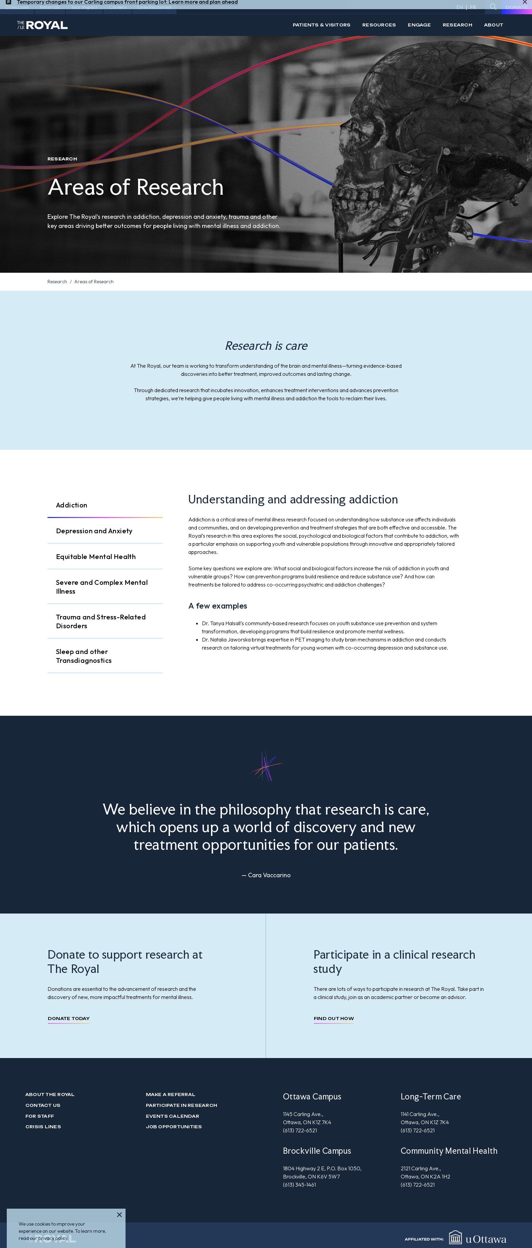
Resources (379, 24)
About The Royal (50, 1094)
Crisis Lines (43, 1126)
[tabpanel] (336, 572)
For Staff (39, 1116)
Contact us (42, 1105)
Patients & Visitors (322, 24)
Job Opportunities (174, 1126)
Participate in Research (181, 1105)
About (493, 24)
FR (473, 7)
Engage (419, 24)
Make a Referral (171, 1094)
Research (457, 24)
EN (459, 7)
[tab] (105, 505)
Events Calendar (173, 1116)
